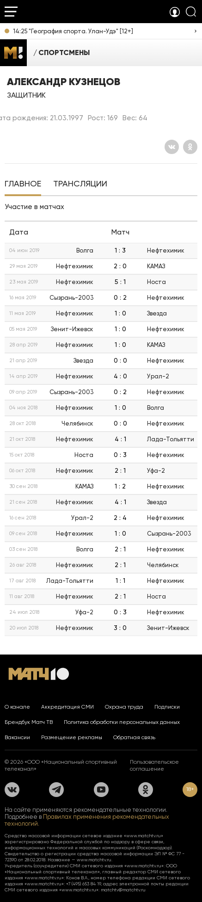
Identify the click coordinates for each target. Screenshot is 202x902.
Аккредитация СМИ (67, 707)
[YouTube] (101, 789)
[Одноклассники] (190, 147)
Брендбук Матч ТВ (29, 722)
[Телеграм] (56, 789)
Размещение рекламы (71, 737)
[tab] (23, 184)
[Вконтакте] (172, 147)
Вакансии (17, 737)
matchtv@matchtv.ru (123, 889)
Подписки (167, 707)
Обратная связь (134, 737)
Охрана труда (124, 707)
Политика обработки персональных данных (122, 722)
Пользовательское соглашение (154, 765)
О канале (17, 707)
